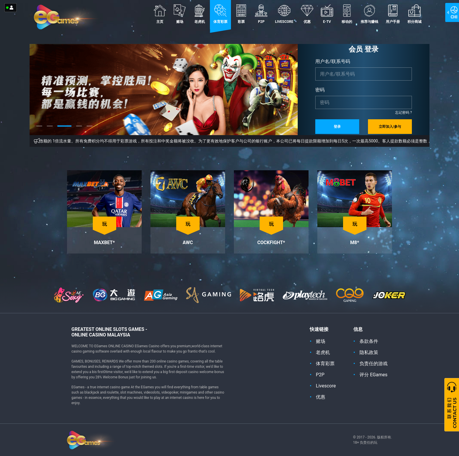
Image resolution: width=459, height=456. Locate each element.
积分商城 (414, 14)
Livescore (284, 14)
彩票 (241, 14)
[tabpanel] (164, 89)
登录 (337, 127)
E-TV (327, 14)
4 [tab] (79, 130)
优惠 (307, 14)
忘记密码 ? (403, 112)
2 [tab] (49, 130)
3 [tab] (64, 130)
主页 (160, 14)
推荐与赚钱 (369, 14)
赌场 (180, 14)
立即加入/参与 (390, 127)
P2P (261, 14)
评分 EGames (373, 374)
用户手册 (393, 14)
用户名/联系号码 (332, 61)
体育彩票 (220, 14)
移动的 (347, 14)
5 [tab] (89, 130)
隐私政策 (368, 352)
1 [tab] (39, 130)
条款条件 (368, 341)
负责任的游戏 (373, 363)
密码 (320, 90)
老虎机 (199, 14)
